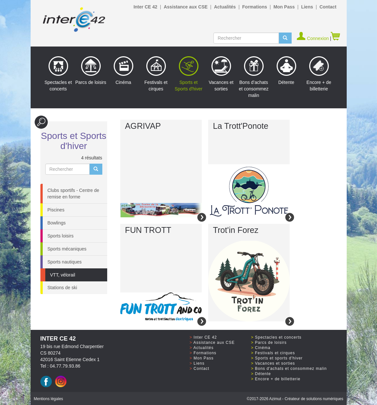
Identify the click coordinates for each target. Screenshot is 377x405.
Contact (327, 6)
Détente (286, 70)
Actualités (225, 6)
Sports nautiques (65, 261)
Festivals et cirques (155, 73)
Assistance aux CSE (186, 6)
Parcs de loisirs (90, 70)
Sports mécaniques (67, 248)
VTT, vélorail (62, 274)
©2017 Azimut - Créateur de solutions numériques (295, 399)
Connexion (313, 38)
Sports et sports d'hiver (279, 358)
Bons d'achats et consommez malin (291, 368)
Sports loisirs (61, 235)
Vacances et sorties (221, 73)
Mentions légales (48, 399)
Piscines (56, 209)
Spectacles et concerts (58, 73)
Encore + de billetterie (319, 73)
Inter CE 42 (145, 6)
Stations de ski (62, 287)
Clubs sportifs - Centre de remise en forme (73, 193)
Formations (254, 6)
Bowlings (57, 222)
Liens (307, 6)
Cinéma (123, 70)
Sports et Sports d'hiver (188, 73)
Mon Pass (284, 6)
